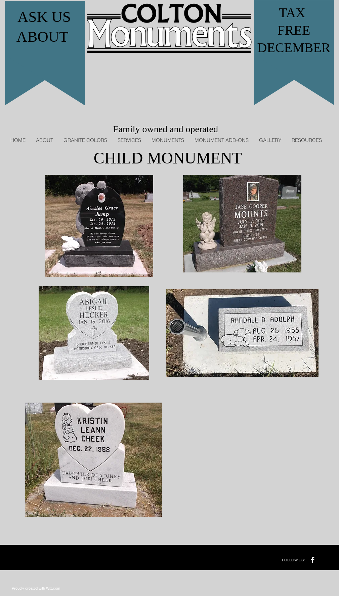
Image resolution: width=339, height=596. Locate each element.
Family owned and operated (165, 129)
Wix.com (53, 588)
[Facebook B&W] (312, 559)
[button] (129, 140)
